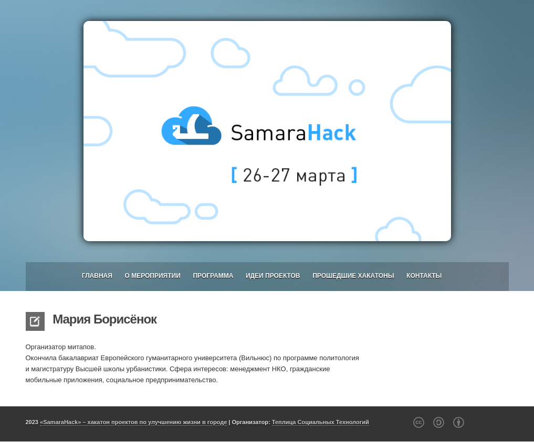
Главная (97, 275)
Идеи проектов (273, 275)
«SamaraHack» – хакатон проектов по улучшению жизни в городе (133, 422)
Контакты (424, 275)
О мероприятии (152, 275)
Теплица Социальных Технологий (320, 422)
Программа (213, 275)
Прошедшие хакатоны (353, 275)
